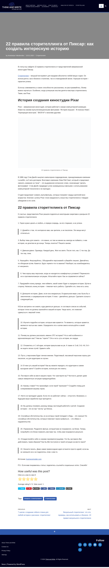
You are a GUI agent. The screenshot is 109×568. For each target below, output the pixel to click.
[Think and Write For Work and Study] (12, 6)
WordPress (20, 565)
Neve (4, 565)
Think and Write (50, 560)
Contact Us (5, 547)
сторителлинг (50, 499)
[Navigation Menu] (101, 6)
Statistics (54, 6)
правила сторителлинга (33, 499)
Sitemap (4, 555)
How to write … (53, 5)
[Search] (105, 6)
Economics (45, 6)
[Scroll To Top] (54, 533)
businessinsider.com (34, 460)
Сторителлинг (41, 55)
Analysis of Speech (67, 5)
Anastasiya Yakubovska (16, 55)
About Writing (30, 5)
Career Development (33, 6)
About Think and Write (8, 543)
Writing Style (41, 5)
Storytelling (80, 5)
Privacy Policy (6, 551)
